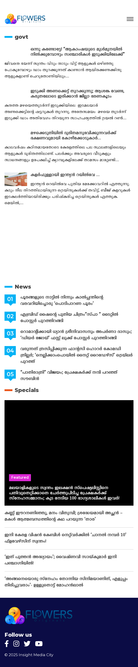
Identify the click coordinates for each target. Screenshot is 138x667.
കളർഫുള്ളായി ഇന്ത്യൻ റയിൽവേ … (65, 175)
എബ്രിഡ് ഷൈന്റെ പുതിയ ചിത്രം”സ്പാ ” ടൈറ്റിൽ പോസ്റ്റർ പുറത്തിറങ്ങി (69, 318)
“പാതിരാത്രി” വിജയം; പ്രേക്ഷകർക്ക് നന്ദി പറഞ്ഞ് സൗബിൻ (68, 376)
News (23, 286)
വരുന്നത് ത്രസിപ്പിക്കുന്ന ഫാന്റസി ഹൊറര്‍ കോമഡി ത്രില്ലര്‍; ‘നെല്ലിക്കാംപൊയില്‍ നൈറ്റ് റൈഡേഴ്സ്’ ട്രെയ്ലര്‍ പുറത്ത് (76, 355)
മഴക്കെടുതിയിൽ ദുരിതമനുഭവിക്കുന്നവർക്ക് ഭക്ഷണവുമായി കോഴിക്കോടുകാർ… (73, 136)
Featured (20, 477)
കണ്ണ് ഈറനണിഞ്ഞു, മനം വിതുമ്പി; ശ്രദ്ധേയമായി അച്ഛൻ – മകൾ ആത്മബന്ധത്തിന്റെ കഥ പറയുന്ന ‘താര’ (63, 516)
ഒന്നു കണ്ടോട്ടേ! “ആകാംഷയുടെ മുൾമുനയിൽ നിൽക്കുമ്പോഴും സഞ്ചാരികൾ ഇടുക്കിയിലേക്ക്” (77, 52)
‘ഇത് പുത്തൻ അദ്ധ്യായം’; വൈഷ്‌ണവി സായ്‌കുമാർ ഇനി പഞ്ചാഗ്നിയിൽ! (61, 560)
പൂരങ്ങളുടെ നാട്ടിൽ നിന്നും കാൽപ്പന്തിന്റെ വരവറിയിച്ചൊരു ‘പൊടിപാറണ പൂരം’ (61, 300)
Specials (27, 390)
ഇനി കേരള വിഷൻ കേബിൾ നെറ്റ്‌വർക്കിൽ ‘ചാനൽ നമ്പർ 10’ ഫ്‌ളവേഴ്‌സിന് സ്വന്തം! (65, 538)
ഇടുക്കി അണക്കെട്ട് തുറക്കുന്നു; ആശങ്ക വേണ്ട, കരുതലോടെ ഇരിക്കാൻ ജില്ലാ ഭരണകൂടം (77, 94)
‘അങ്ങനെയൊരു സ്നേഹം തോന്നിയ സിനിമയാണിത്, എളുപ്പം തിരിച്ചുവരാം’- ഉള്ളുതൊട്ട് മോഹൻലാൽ (66, 582)
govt (21, 36)
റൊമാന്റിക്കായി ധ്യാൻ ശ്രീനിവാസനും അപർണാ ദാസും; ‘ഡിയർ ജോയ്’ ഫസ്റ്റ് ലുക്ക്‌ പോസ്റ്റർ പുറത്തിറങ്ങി (76, 335)
